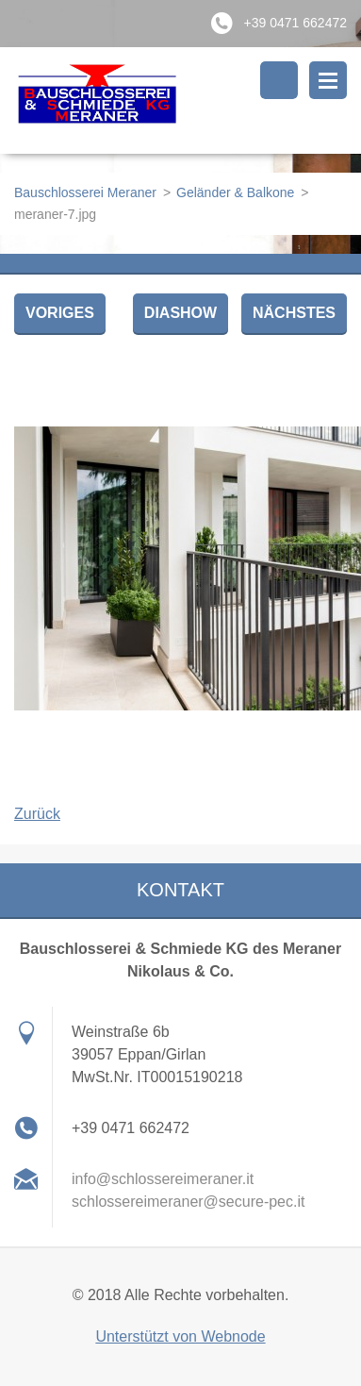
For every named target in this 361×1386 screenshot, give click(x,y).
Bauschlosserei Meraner (85, 192)
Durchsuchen (279, 80)
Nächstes (294, 313)
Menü (328, 80)
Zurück (37, 814)
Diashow (180, 313)
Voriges (59, 313)
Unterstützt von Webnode (180, 1336)
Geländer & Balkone (235, 192)
